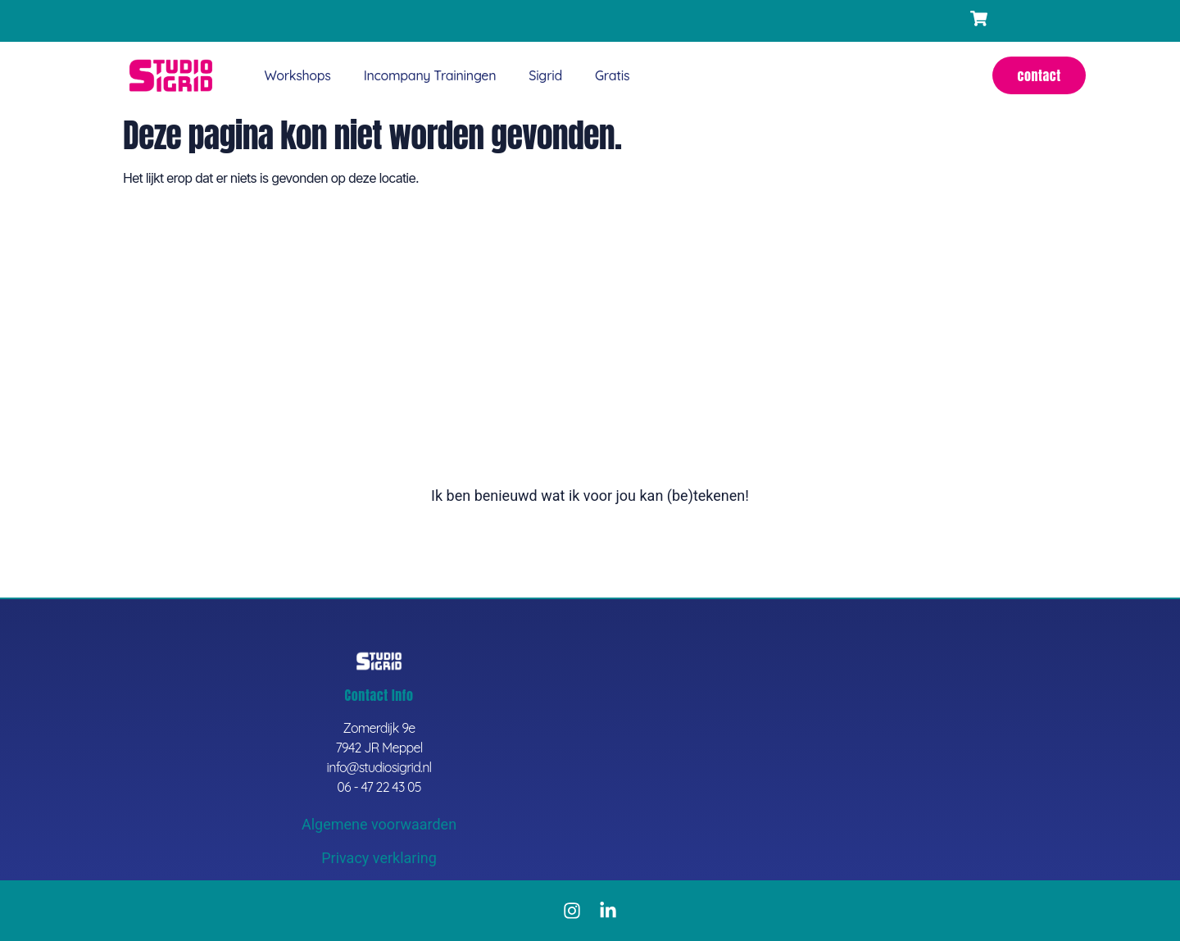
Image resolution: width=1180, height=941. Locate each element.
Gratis (612, 75)
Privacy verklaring (379, 857)
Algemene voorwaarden (379, 824)
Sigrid (545, 75)
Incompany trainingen (430, 75)
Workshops (297, 75)
